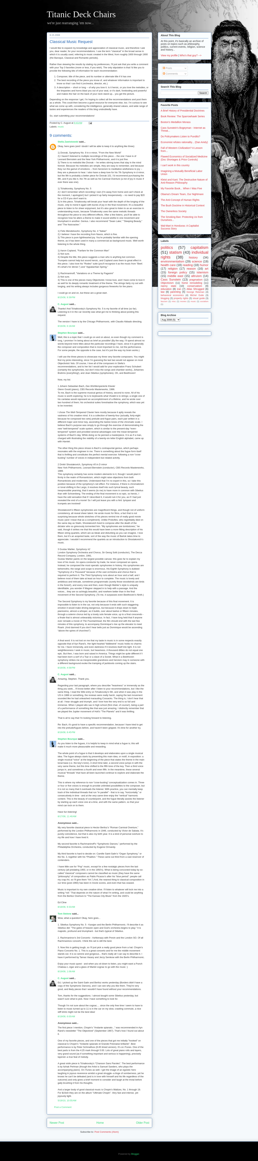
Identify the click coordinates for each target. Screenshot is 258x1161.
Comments (170, 73)
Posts (167, 68)
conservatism (194, 286)
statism (175, 252)
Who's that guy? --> (190, 55)
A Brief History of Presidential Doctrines (182, 110)
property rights (181, 298)
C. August (63, 304)
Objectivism (167, 282)
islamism (202, 272)
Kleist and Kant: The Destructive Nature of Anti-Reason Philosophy (184, 181)
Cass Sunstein (171, 279)
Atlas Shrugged (195, 289)
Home (100, 1122)
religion (173, 268)
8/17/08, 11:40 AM (67, 816)
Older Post (142, 1122)
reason (191, 268)
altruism (196, 276)
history (193, 257)
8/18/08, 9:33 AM (66, 907)
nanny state (168, 286)
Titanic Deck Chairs (81, 14)
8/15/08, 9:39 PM (66, 297)
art (206, 268)
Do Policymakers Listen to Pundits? (180, 136)
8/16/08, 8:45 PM (66, 732)
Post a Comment (62, 1107)
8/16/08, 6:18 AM (66, 326)
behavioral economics (172, 295)
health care (168, 265)
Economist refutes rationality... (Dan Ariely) (184, 142)
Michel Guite (197, 295)
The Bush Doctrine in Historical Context (182, 205)
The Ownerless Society (174, 211)
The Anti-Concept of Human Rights (180, 199)
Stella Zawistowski (68, 141)
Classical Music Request (71, 41)
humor (204, 265)
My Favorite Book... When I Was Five (181, 188)
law (162, 291)
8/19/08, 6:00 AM (66, 1016)
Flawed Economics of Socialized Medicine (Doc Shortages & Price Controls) (184, 158)
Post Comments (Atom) (106, 1132)
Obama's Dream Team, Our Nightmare (182, 194)
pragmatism (195, 279)
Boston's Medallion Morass (176, 122)
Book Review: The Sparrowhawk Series (183, 116)
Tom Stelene (64, 913)
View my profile (169, 55)
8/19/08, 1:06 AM (66, 971)
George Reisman (195, 292)
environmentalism (172, 261)
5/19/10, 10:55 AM (67, 1100)
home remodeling (192, 282)
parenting (175, 291)
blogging (165, 298)
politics (167, 247)
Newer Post (57, 1122)
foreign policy (177, 272)
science (197, 261)
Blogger (135, 1154)
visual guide (199, 298)
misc (174, 301)
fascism (164, 301)
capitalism (199, 247)
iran (179, 289)
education (166, 289)
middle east (175, 276)
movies (183, 301)
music (61, 126)
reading (188, 265)
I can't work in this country (175, 165)
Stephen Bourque (67, 332)
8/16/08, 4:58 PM (66, 667)
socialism (204, 301)
